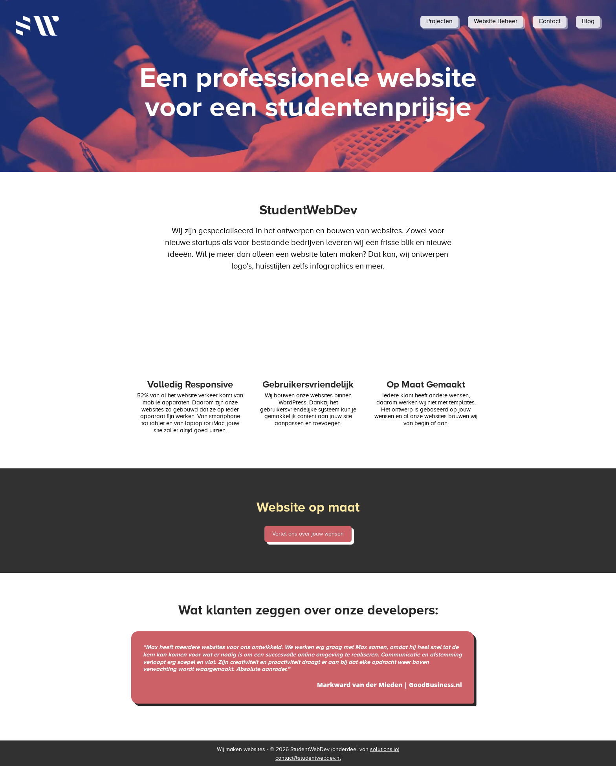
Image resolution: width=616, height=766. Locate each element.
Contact (550, 21)
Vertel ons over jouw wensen (308, 534)
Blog (588, 21)
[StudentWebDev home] (37, 26)
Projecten (439, 21)
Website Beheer (495, 21)
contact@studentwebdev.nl (308, 758)
